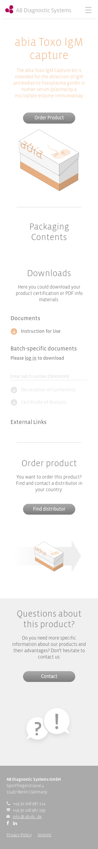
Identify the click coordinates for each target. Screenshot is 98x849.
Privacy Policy (19, 835)
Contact (49, 677)
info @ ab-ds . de (27, 817)
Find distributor (49, 509)
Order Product (49, 118)
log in (31, 358)
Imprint (44, 835)
